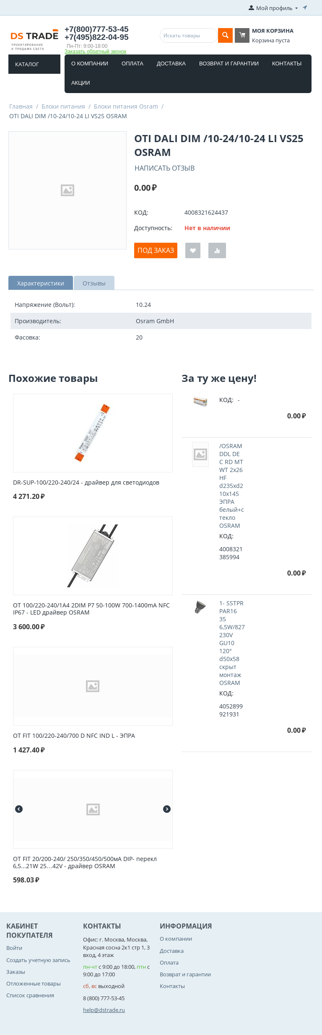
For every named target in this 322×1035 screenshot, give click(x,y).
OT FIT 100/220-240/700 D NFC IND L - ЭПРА (74, 735)
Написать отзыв (165, 168)
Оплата (132, 63)
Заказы (15, 971)
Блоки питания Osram (126, 106)
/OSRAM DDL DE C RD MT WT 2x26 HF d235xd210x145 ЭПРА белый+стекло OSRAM (231, 485)
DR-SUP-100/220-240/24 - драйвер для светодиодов (86, 482)
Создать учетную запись (38, 960)
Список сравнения (30, 995)
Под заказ (156, 250)
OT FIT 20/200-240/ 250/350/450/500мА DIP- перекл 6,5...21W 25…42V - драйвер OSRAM (85, 863)
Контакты (286, 63)
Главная (21, 106)
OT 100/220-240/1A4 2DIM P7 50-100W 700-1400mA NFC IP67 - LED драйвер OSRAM (91, 609)
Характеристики (40, 283)
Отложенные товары (33, 983)
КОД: (141, 212)
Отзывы (94, 283)
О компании (89, 63)
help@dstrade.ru (104, 1010)
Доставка (171, 63)
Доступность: (153, 228)
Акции (80, 83)
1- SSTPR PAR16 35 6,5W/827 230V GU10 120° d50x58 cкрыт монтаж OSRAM (232, 643)
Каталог (27, 64)
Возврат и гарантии (229, 63)
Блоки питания (63, 106)
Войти (14, 948)
